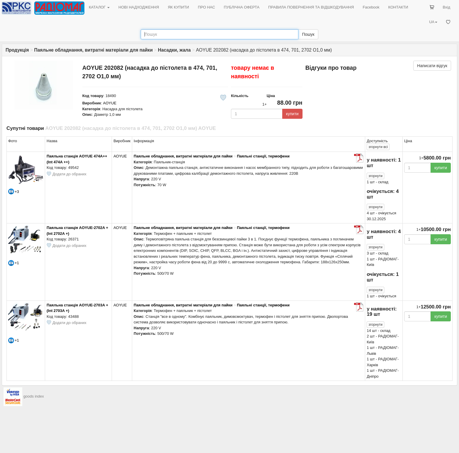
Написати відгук (432, 65)
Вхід (446, 7)
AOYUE (110, 103)
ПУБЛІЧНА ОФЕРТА (242, 7)
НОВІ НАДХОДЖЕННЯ (138, 7)
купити (292, 113)
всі (378, 147)
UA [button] (433, 22)
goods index (33, 396)
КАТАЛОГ (99, 7)
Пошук (308, 34)
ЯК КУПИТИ (178, 7)
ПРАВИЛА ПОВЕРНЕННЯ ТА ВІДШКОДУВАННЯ (311, 7)
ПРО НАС (206, 7)
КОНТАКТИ (398, 7)
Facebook (371, 7)
